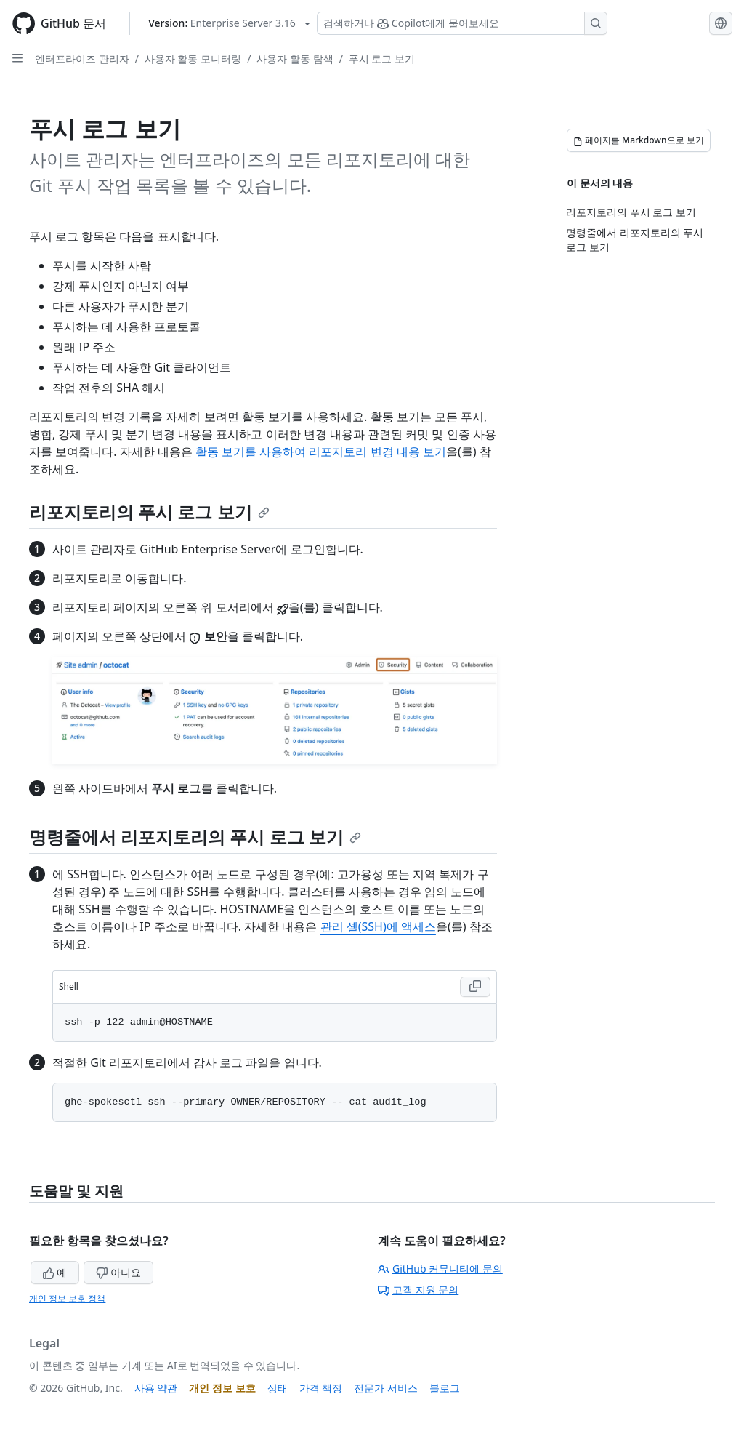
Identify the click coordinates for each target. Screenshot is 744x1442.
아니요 (118, 1272)
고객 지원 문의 (418, 1290)
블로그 (444, 1388)
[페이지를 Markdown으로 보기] (639, 140)
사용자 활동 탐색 (294, 58)
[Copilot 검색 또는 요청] (462, 23)
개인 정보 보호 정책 (67, 1298)
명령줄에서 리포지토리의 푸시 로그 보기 (195, 837)
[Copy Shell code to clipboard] (475, 987)
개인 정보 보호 (222, 1388)
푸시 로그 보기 (382, 58)
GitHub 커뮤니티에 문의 (440, 1268)
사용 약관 (156, 1388)
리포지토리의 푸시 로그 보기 (149, 512)
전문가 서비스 (386, 1388)
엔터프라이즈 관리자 (82, 58)
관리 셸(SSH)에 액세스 (378, 926)
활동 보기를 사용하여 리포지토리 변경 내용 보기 (320, 452)
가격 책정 (321, 1388)
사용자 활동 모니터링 (193, 58)
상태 (277, 1388)
